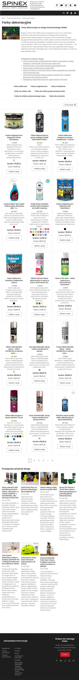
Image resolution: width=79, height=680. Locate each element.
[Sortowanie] (69, 105)
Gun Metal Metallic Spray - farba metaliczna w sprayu (39, 350)
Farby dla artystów (57, 96)
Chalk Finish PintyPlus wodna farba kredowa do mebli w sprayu (39, 207)
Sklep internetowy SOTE (70, 678)
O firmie (18, 645)
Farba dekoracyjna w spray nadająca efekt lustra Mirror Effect (39, 138)
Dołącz (65, 655)
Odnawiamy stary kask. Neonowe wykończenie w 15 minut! (45, 79)
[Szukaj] (64, 13)
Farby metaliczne (58, 86)
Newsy (17, 650)
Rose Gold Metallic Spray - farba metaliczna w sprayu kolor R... (39, 418)
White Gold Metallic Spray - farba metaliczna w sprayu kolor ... (14, 351)
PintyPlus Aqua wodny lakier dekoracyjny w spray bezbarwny (65, 418)
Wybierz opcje (14, 172)
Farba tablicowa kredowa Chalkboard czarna (14, 281)
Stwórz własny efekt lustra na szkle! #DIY (38, 68)
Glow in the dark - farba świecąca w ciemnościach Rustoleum (65, 282)
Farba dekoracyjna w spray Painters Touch (14, 417)
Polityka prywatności (6, 653)
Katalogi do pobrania (19, 653)
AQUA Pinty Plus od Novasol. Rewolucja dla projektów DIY (44, 66)
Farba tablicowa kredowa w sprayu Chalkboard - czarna (65, 138)
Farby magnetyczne (39, 86)
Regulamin (6, 645)
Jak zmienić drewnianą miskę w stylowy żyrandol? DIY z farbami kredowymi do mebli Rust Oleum (47, 76)
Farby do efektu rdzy (22, 91)
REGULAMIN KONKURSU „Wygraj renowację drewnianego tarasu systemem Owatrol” (19, 665)
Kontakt (17, 657)
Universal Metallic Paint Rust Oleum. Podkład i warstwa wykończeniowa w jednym (47, 563)
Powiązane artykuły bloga (16, 469)
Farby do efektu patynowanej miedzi (50, 91)
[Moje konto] (71, 13)
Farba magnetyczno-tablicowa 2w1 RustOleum (65, 207)
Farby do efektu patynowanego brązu (29, 96)
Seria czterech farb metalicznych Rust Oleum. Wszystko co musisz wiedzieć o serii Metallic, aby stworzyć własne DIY (48, 62)
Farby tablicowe (20, 86)
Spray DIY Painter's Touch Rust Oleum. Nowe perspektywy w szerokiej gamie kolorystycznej (68, 492)
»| (52, 461)
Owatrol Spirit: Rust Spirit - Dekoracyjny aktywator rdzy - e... (14, 207)
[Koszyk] (67, 13)
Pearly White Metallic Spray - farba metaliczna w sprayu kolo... (65, 351)
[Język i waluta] (75, 13)
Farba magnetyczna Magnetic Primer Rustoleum (14, 138)
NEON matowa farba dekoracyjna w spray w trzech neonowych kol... (39, 281)
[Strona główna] (15, 5)
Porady (17, 648)
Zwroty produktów (6, 648)
